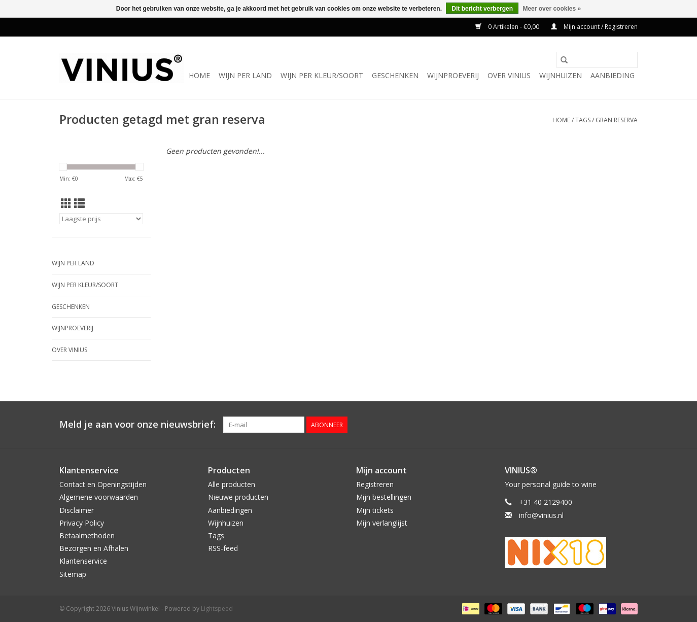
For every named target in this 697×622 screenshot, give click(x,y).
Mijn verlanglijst (381, 523)
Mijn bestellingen (383, 497)
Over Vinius (509, 75)
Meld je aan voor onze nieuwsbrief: (137, 424)
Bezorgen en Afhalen (93, 548)
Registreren (375, 484)
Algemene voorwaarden (98, 497)
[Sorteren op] (101, 218)
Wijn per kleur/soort (322, 75)
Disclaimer (76, 510)
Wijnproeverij (453, 75)
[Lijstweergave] (79, 203)
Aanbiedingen (230, 510)
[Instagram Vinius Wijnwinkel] (629, 425)
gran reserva (617, 120)
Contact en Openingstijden (103, 484)
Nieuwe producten (238, 497)
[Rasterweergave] (66, 203)
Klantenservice (83, 561)
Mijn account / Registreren (594, 26)
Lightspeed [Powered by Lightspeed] (217, 608)
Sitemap (72, 574)
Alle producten (231, 484)
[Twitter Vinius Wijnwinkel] (611, 425)
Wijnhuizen (560, 75)
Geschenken (395, 75)
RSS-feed (223, 548)
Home (199, 75)
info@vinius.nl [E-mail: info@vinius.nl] (541, 515)
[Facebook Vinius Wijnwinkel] (593, 425)
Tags (582, 120)
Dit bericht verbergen (482, 8)
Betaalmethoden (87, 535)
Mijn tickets (375, 510)
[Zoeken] (597, 60)
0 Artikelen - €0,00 (508, 26)
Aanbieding (612, 75)
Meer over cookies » (551, 8)
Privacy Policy (81, 523)
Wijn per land (245, 75)
